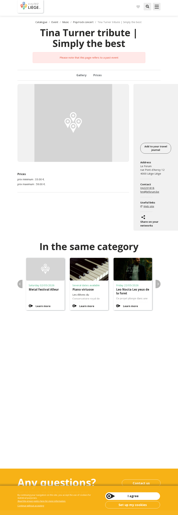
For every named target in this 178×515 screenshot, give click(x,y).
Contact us (141, 483)
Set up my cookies (133, 505)
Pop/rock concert (83, 22)
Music (65, 22)
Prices (97, 75)
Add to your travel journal (155, 148)
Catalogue (41, 22)
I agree (133, 496)
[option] (73, 123)
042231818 (147, 188)
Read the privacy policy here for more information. (41, 501)
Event (54, 22)
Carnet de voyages (138, 6)
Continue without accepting (30, 505)
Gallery (81, 75)
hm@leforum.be (149, 191)
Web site (148, 206)
